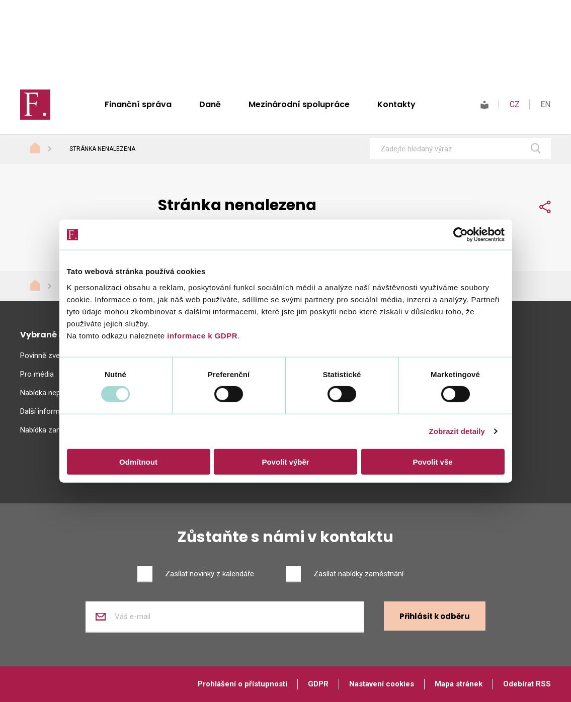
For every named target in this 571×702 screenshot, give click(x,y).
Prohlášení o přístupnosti (242, 683)
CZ (515, 104)
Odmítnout (138, 461)
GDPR (318, 683)
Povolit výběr (285, 461)
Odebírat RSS (527, 683)
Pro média (37, 374)
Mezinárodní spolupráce (299, 104)
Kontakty (396, 104)
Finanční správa (138, 104)
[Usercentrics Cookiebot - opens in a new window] (461, 234)
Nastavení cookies (381, 683)
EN (545, 104)
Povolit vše (432, 461)
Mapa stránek (458, 683)
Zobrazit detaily (457, 431)
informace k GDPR (201, 335)
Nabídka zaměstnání (53, 429)
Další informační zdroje (58, 411)
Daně (210, 104)
